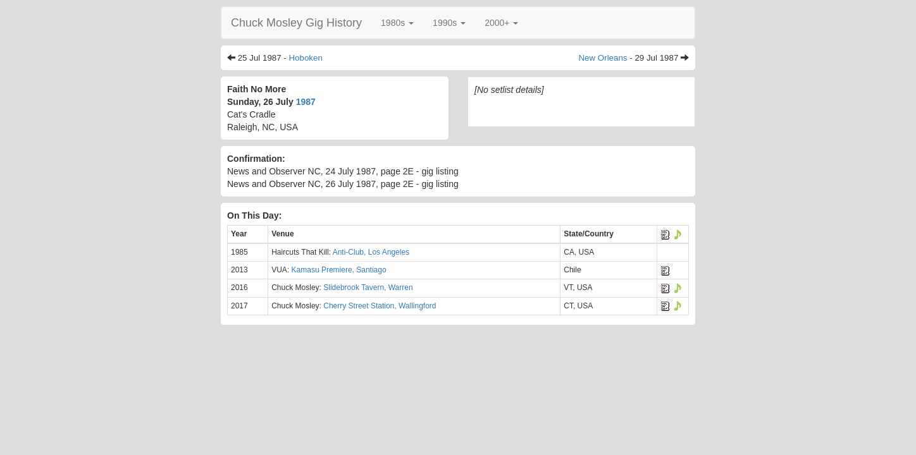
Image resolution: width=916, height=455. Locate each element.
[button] (397, 23)
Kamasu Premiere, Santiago (339, 269)
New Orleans (602, 58)
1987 (306, 102)
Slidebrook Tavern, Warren (367, 287)
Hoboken (305, 58)
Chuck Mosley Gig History (296, 22)
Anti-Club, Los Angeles (371, 252)
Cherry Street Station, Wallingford (379, 305)
